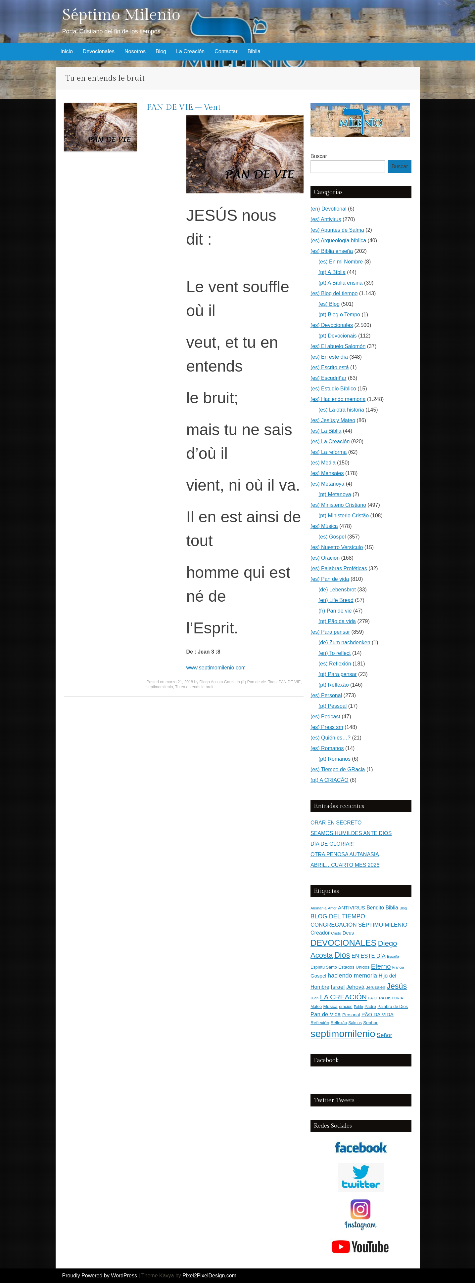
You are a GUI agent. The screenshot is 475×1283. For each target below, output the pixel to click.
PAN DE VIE (290, 682)
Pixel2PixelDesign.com (209, 1275)
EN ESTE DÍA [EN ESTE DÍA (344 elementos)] (369, 956)
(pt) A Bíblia (332, 272)
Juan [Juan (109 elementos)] (314, 998)
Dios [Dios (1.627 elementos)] (342, 955)
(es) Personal (326, 695)
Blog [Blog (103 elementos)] (403, 908)
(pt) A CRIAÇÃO (329, 780)
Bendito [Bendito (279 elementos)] (375, 907)
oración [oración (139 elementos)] (346, 1006)
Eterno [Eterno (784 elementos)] (381, 966)
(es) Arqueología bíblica (338, 240)
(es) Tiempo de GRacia (337, 769)
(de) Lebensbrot (337, 589)
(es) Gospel (332, 537)
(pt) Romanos (334, 759)
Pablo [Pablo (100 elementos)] (358, 1007)
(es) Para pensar (330, 632)
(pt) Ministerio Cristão (343, 515)
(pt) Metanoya (334, 494)
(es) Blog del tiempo (333, 293)
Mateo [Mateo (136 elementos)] (316, 1006)
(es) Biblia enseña (331, 251)
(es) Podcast (325, 716)
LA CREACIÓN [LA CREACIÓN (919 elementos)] (343, 997)
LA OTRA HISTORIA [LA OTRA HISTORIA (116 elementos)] (385, 998)
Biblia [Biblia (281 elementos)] (392, 907)
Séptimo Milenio (121, 15)
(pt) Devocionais (337, 336)
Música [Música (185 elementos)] (330, 1006)
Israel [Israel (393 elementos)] (338, 986)
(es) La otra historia (341, 410)
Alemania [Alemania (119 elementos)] (318, 908)
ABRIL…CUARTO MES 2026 (344, 865)
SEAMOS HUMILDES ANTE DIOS (351, 833)
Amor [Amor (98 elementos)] (332, 908)
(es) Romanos (327, 748)
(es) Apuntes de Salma (337, 230)
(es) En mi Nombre (340, 261)
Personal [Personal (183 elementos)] (351, 1014)
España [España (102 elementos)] (393, 956)
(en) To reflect (334, 653)
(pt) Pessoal (332, 706)
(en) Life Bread (336, 600)
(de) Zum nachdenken (344, 642)
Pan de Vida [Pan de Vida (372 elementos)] (325, 1014)
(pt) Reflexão (333, 685)
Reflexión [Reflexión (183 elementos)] (319, 1022)
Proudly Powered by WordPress (99, 1275)
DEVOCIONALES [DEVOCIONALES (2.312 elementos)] (343, 942)
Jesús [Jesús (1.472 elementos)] (397, 986)
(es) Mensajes (327, 473)
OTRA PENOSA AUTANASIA (344, 854)
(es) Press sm (326, 727)
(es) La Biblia (325, 431)
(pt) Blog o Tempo (339, 314)
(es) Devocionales (331, 325)
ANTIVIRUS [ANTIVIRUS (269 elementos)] (351, 907)
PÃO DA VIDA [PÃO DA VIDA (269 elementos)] (377, 1014)
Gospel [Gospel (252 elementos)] (318, 976)
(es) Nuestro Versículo (336, 547)
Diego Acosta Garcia (218, 682)
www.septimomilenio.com (216, 667)
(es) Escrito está (329, 367)
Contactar (225, 51)
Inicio (67, 51)
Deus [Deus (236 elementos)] (348, 933)
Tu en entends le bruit (194, 687)
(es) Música (324, 526)
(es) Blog (329, 304)
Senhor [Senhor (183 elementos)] (370, 1022)
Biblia (254, 51)
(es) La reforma (328, 452)
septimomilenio (160, 687)
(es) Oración (325, 558)
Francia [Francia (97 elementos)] (398, 967)
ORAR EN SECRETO (335, 822)
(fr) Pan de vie (253, 682)
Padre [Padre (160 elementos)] (370, 1006)
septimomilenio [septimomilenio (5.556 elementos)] (342, 1033)
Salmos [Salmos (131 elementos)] (355, 1023)
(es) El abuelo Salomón (337, 346)
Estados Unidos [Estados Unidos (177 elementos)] (353, 967)
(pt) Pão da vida (337, 621)
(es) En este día (329, 357)
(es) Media (323, 462)
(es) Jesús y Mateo (332, 420)
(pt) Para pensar (337, 674)
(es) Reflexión (334, 663)
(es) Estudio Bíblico (333, 388)
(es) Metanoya (327, 484)
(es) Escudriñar (328, 378)
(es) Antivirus (325, 219)
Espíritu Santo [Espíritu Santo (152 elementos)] (323, 967)
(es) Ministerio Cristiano (338, 505)
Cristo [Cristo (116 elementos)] (336, 933)
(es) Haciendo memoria (337, 399)
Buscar (318, 156)
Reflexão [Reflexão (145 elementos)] (339, 1023)
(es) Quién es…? (330, 738)
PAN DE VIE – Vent (183, 107)
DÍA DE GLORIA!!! (332, 844)
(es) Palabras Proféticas (338, 568)
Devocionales (99, 51)
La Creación (190, 51)
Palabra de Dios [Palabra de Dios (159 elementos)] (392, 1006)
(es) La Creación (330, 441)
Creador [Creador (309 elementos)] (320, 933)
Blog (161, 51)
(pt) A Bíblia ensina (340, 283)
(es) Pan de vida (329, 579)
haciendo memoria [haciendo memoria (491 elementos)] (352, 975)
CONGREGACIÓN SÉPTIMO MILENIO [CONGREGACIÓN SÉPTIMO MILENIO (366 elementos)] (358, 925)
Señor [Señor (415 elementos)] (384, 1035)
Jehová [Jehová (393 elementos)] (355, 986)
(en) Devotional (328, 209)
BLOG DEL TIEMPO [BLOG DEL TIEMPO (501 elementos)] (337, 916)
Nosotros (135, 51)
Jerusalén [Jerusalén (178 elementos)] (375, 987)
